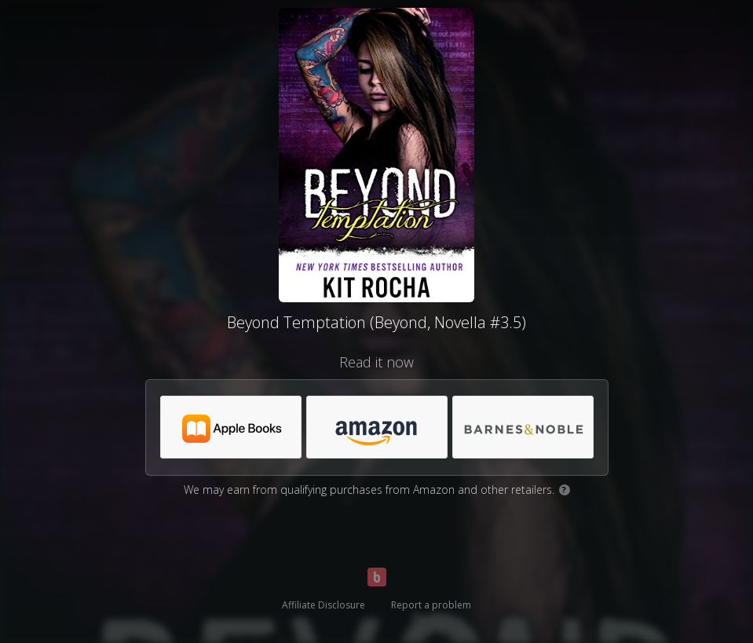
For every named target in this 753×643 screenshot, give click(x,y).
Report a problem (431, 605)
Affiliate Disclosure (323, 605)
